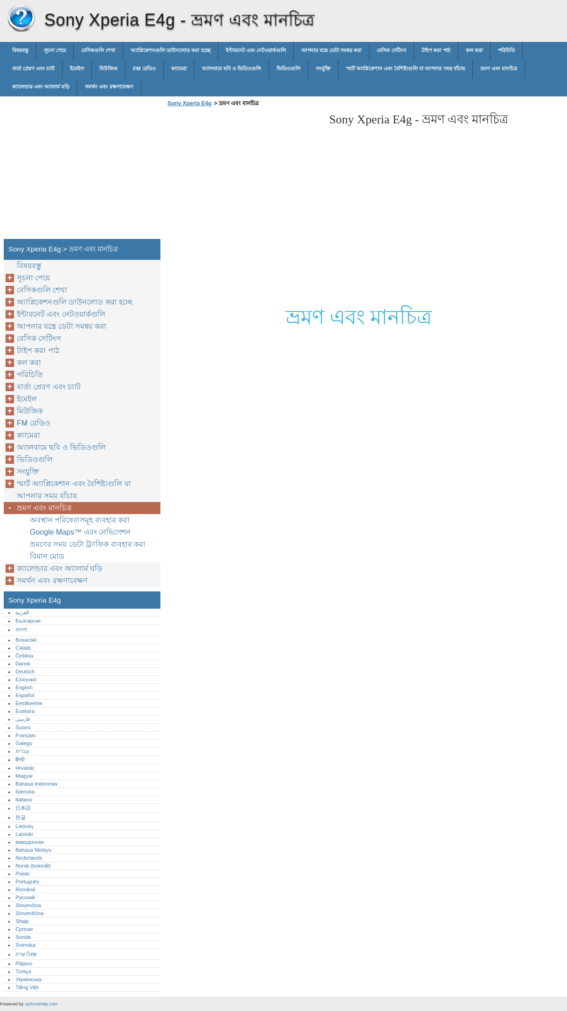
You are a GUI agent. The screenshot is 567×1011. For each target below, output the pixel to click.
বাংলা (21, 629)
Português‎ (27, 881)
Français (25, 735)
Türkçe (23, 971)
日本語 (23, 808)
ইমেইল (77, 68)
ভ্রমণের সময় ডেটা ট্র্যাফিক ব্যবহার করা (87, 544)
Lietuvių (24, 826)
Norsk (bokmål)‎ (33, 866)
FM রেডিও (144, 68)
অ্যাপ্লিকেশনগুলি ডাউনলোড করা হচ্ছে (170, 50)
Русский (25, 897)
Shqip (22, 921)
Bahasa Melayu (33, 850)
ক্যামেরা (179, 68)
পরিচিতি (506, 50)
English (24, 687)
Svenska (25, 945)
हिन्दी (19, 759)
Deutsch (25, 671)
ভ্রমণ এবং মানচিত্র (498, 68)
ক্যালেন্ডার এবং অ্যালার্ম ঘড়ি (40, 86)
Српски (24, 929)
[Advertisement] (243, 175)
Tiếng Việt (26, 987)
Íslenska (25, 791)
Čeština (24, 655)
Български (28, 621)
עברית (22, 751)
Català (22, 648)
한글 (20, 817)
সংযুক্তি (323, 68)
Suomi (22, 727)
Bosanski (25, 640)
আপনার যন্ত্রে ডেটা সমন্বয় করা (331, 50)
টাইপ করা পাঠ (436, 50)
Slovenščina (29, 913)
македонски (29, 842)
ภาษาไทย (26, 954)
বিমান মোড (47, 556)
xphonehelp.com (41, 1003)
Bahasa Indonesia (36, 784)
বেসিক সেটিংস (391, 50)
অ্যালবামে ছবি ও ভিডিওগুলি (231, 68)
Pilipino (23, 963)
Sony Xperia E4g (21, 19)
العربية (22, 612)
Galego (23, 743)
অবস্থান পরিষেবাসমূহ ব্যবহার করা (80, 520)
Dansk (22, 663)
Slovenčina (28, 905)
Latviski (24, 834)
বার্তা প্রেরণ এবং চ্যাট (33, 68)
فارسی (22, 719)
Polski (22, 873)
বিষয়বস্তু (20, 50)
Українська (28, 979)
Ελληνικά (25, 679)
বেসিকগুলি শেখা (98, 50)
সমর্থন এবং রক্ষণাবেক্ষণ (109, 86)
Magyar (24, 776)
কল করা (474, 50)
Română (25, 889)
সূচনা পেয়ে (55, 50)
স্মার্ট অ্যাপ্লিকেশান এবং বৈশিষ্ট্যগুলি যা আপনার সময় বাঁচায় (405, 68)
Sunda (22, 937)
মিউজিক (108, 68)
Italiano (23, 799)
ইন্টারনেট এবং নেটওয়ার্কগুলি (256, 50)
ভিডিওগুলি (288, 68)
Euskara (25, 711)
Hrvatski (24, 768)
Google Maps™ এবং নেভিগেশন (80, 532)
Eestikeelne (28, 703)
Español (24, 695)
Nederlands (28, 858)
